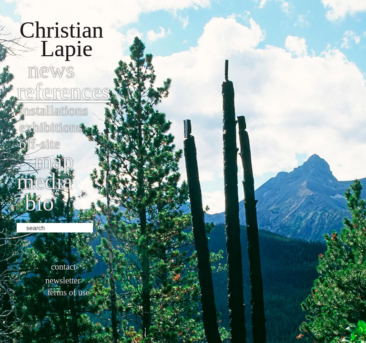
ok (101, 227)
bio (39, 202)
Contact (63, 267)
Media (44, 181)
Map (54, 160)
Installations (53, 110)
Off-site (39, 143)
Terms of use (69, 292)
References (64, 91)
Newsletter (63, 280)
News (51, 69)
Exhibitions (50, 127)
